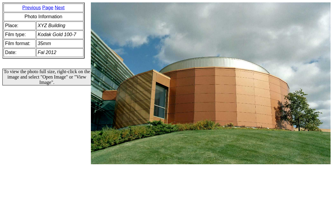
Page (47, 7)
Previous (31, 7)
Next (60, 7)
